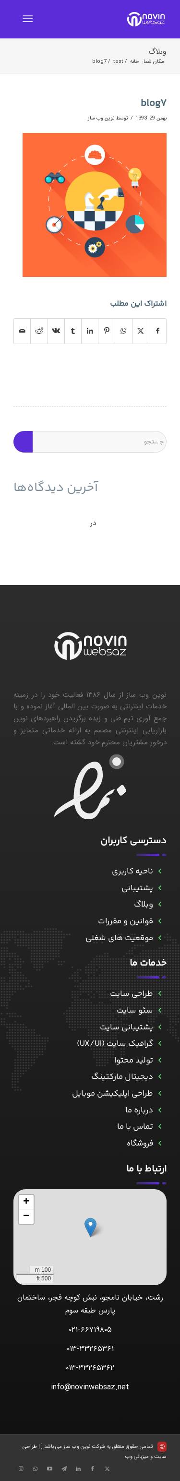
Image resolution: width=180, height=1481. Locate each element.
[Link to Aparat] (49, 1469)
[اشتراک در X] (140, 331)
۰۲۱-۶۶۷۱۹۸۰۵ (90, 1330)
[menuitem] (29, 19)
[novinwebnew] (105, 19)
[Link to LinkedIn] (78, 1469)
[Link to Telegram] (64, 1469)
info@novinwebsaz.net (90, 1387)
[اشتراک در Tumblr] (73, 331)
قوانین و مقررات (125, 921)
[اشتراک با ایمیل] (22, 331)
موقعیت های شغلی (119, 938)
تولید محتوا (133, 1060)
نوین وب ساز (101, 118)
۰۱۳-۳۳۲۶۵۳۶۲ (90, 1368)
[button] (90, 1227)
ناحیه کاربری (132, 871)
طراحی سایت (131, 994)
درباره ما (139, 1110)
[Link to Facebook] (92, 1469)
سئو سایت (135, 1010)
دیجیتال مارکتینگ (122, 1077)
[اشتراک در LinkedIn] (90, 331)
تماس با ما (135, 1127)
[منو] (29, 19)
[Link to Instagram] (20, 1469)
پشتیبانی (137, 888)
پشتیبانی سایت (126, 1027)
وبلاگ (157, 52)
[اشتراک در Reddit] (39, 331)
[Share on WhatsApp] (123, 331)
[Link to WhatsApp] (35, 1469)
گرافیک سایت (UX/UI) (115, 1044)
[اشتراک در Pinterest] (106, 331)
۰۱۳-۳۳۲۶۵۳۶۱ (90, 1349)
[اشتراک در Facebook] (157, 331)
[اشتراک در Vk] (56, 331)
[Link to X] (107, 1469)
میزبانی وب (137, 1457)
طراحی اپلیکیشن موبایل (112, 1093)
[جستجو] (90, 442)
